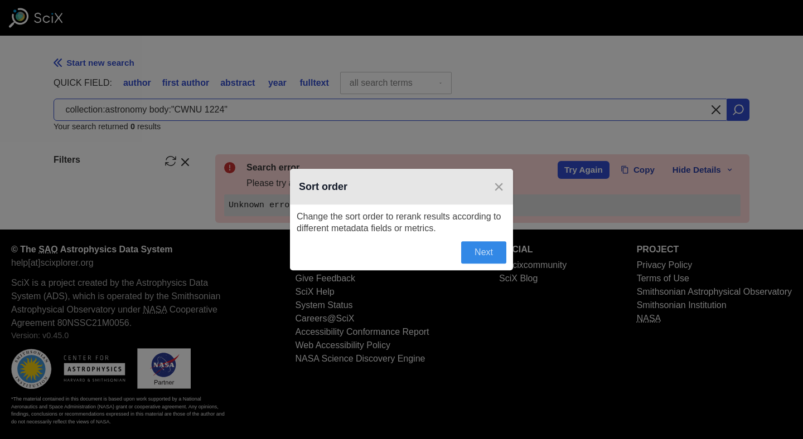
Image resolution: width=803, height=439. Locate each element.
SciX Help (314, 291)
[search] (738, 110)
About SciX (317, 265)
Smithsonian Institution (682, 305)
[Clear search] (716, 110)
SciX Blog (518, 278)
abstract (237, 82)
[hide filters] (185, 161)
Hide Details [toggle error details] (703, 169)
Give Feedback (325, 278)
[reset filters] (170, 161)
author (137, 82)
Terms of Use (663, 278)
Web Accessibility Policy (342, 345)
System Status (323, 305)
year (277, 82)
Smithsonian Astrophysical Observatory (714, 291)
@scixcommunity (533, 265)
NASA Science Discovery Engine (360, 358)
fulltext (313, 82)
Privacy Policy (665, 265)
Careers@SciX (324, 318)
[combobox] (396, 83)
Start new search (94, 62)
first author (185, 82)
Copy (638, 169)
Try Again (583, 169)
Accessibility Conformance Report (362, 331)
